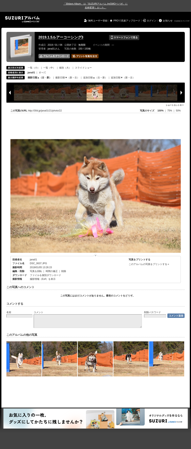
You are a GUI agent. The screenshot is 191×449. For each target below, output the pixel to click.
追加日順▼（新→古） (123, 77)
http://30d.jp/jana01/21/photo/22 (45, 110)
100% (160, 110)
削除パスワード (152, 312)
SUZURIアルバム (22, 19)
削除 (63, 271)
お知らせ (168, 20)
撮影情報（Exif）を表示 (43, 279)
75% (170, 110)
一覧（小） (34, 67)
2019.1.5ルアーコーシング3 (60, 37)
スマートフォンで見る (124, 37)
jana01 (33, 259)
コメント (38, 312)
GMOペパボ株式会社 (182, 21)
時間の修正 (52, 271)
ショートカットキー (175, 105)
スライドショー (83, 67)
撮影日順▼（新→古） (67, 77)
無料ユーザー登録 (97, 20)
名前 (8, 312)
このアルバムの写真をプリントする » (149, 264)
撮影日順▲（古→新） (40, 77)
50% (178, 110)
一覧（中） (49, 67)
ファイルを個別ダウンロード (45, 275)
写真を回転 (36, 271)
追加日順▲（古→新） (95, 77)
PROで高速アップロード (126, 20)
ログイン (151, 20)
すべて (42, 72)
